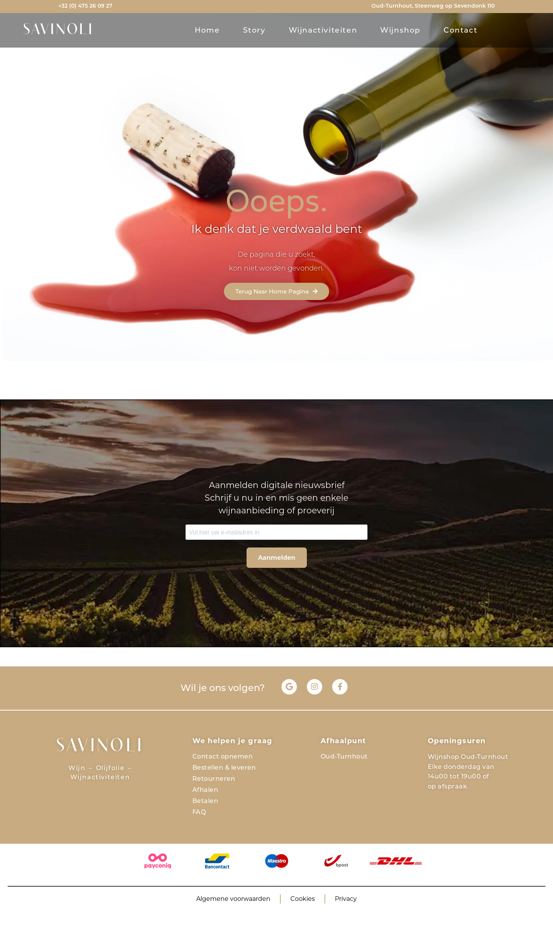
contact (460, 30)
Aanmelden (276, 557)
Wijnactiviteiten (323, 30)
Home (207, 30)
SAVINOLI (58, 30)
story (254, 30)
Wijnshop (400, 30)
